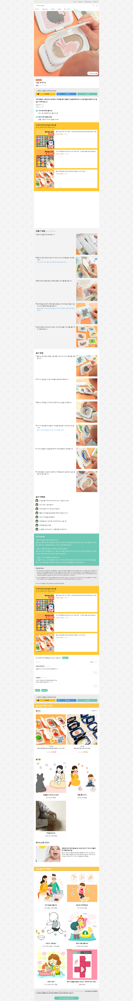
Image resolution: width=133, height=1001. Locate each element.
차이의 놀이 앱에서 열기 (66, 998)
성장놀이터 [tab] (45, 9)
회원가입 (80, 1)
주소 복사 (87, 94)
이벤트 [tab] (59, 9)
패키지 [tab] (37, 9)
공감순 (91, 662)
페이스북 (64, 94)
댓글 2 (37, 85)
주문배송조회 (87, 1)
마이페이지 (95, 1)
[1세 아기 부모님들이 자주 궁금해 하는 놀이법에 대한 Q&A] (50, 583)
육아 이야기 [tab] (67, 9)
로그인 (75, 1)
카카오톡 (43, 94)
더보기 (94, 711)
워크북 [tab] (53, 9)
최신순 (95, 662)
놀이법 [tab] (75, 9)
